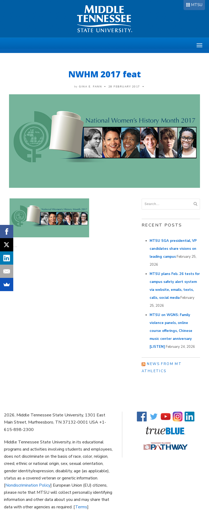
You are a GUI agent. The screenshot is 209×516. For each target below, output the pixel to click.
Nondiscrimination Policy (27, 485)
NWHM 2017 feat (104, 74)
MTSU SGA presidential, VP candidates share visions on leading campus (173, 248)
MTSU (196, 4)
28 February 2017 (124, 86)
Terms (81, 507)
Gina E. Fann (90, 86)
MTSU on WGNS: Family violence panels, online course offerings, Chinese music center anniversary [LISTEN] (171, 331)
